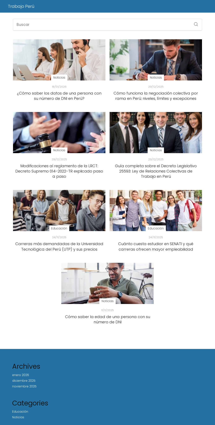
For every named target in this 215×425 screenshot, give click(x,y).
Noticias (18, 417)
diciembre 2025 (23, 381)
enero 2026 (20, 375)
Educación (20, 411)
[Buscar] (194, 23)
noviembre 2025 (24, 386)
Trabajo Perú (21, 6)
